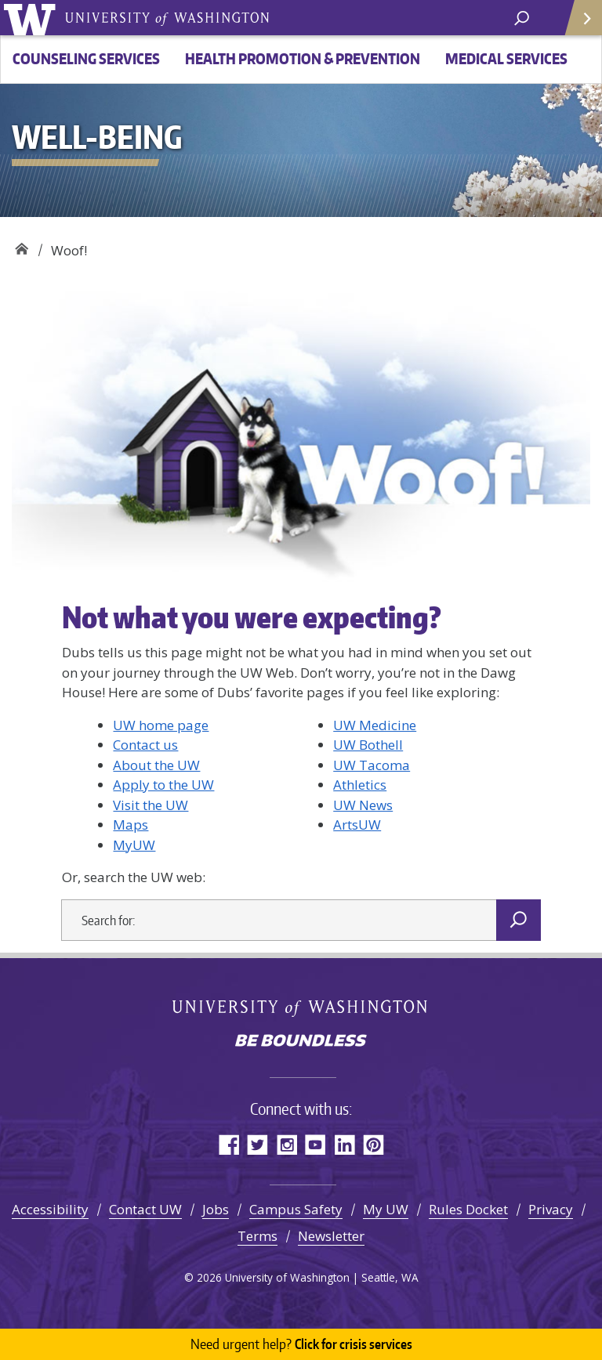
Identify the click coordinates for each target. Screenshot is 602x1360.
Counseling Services (86, 58)
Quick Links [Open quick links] (578, 24)
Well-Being (21, 245)
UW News (363, 805)
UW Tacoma (371, 765)
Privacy (550, 1209)
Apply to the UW (163, 785)
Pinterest (373, 1144)
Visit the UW (150, 805)
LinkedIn (344, 1144)
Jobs (215, 1209)
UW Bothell (368, 745)
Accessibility (50, 1209)
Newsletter (331, 1236)
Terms (257, 1236)
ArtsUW (357, 825)
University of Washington (32, 17)
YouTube (315, 1144)
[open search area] (521, 17)
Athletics (359, 785)
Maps (130, 825)
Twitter (257, 1144)
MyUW (134, 845)
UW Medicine (374, 725)
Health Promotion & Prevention (302, 58)
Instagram (286, 1144)
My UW (385, 1209)
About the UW (156, 765)
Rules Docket (468, 1209)
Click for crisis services (301, 1344)
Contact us (145, 745)
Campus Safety (296, 1209)
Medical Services (506, 58)
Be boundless (301, 1042)
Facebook (228, 1144)
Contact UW (145, 1209)
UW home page (161, 725)
